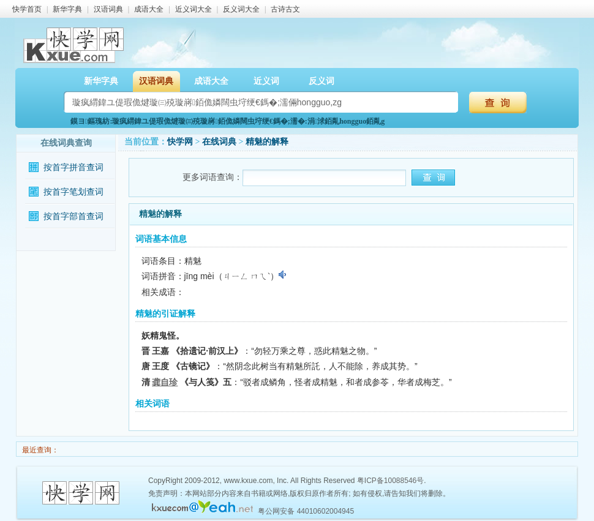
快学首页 (27, 9)
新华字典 (67, 9)
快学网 (180, 141)
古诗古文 (285, 9)
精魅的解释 (267, 141)
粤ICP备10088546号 (390, 480)
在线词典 (219, 141)
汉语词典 (108, 9)
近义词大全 (193, 9)
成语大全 (149, 9)
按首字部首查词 (73, 216)
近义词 (266, 81)
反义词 (321, 81)
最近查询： (39, 450)
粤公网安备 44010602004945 (306, 511)
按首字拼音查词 (73, 167)
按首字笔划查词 (73, 192)
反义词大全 (241, 9)
